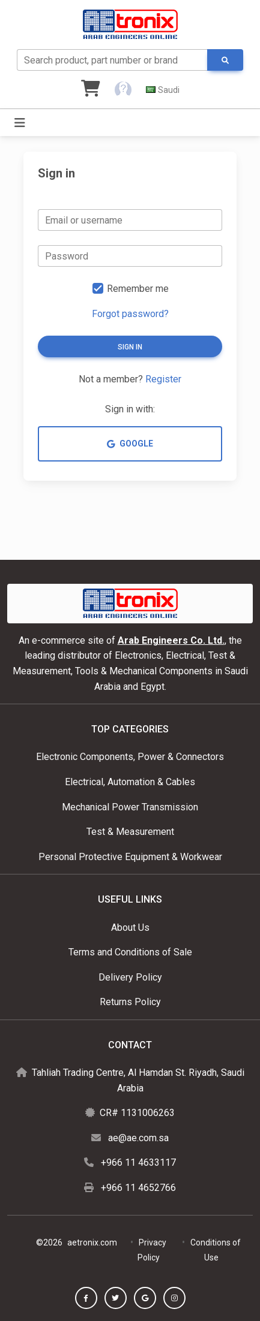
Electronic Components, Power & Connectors (130, 756)
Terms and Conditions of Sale (130, 952)
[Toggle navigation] (19, 122)
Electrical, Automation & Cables (130, 782)
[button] (123, 90)
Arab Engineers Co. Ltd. (171, 640)
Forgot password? (130, 313)
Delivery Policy (130, 977)
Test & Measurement (130, 831)
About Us (130, 927)
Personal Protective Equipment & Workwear (130, 856)
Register (163, 379)
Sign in (130, 347)
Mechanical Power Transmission (130, 807)
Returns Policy (130, 1002)
